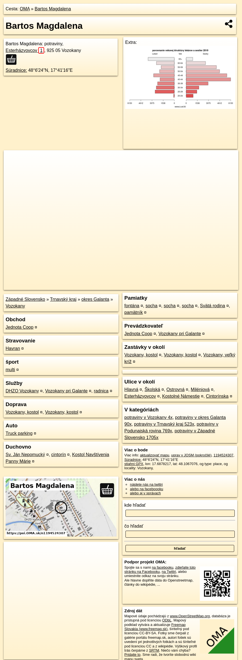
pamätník (133, 312)
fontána (131, 305)
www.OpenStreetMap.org (190, 616)
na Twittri (169, 572)
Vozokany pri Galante (66, 391)
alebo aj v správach (145, 493)
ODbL (166, 620)
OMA (25, 8)
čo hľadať (133, 526)
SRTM (154, 650)
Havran (13, 348)
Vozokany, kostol (22, 412)
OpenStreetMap (142, 285)
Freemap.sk (171, 285)
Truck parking (19, 433)
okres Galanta (95, 299)
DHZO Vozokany (22, 391)
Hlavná (131, 389)
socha (152, 305)
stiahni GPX (133, 464)
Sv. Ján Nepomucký (25, 454)
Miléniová (200, 389)
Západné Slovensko (25, 299)
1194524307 (223, 455)
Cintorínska (217, 396)
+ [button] (13, 160)
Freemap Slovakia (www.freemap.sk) (155, 627)
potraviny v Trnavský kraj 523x (164, 424)
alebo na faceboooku (146, 489)
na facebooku (162, 567)
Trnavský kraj (63, 299)
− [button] (13, 168)
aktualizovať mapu (154, 455)
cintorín (58, 454)
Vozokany (15, 306)
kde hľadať (135, 505)
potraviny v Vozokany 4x (148, 417)
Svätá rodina (212, 305)
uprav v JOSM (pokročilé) (191, 455)
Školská (152, 389)
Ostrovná (175, 389)
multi (10, 369)
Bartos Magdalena (53, 8)
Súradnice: (16, 70)
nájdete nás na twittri (146, 484)
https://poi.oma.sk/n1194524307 (213, 285)
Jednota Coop (20, 327)
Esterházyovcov (25, 50)
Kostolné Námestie (181, 396)
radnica (101, 391)
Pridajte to (132, 654)
